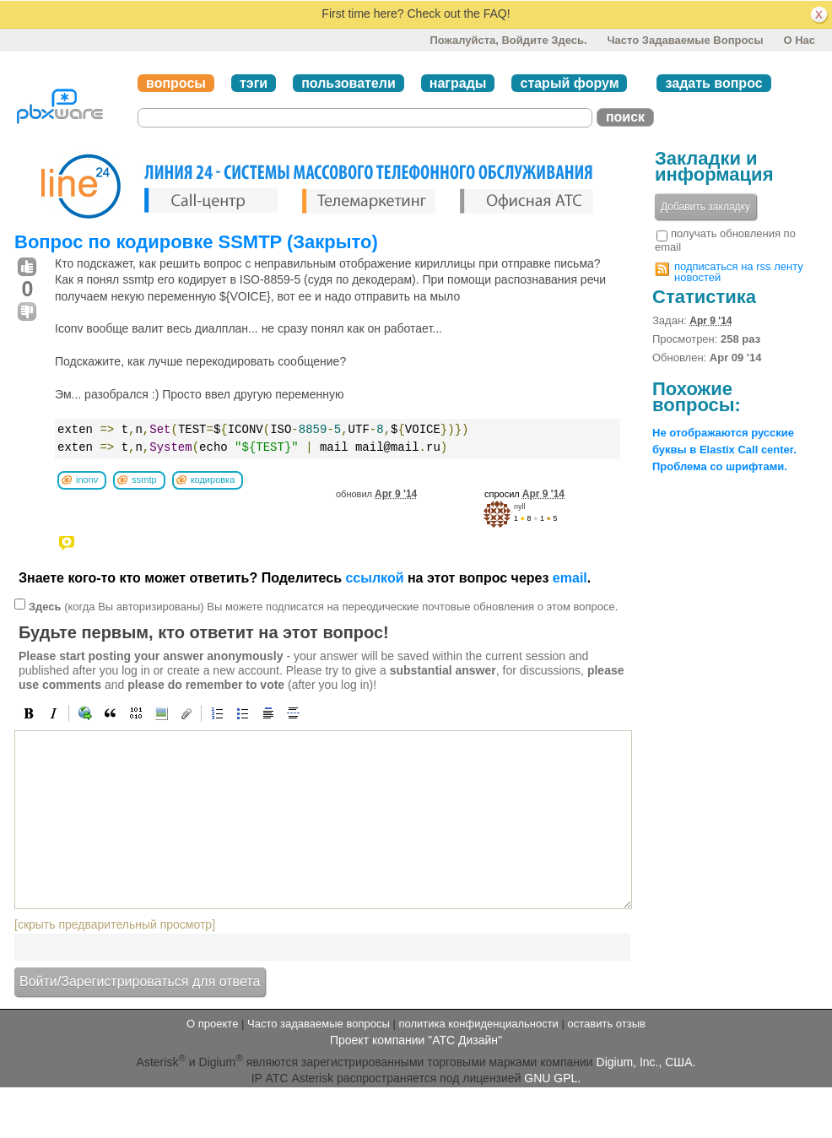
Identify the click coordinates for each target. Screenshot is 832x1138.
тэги (253, 83)
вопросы (176, 83)
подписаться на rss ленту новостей (738, 272)
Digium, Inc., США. (646, 1062)
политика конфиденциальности (478, 1023)
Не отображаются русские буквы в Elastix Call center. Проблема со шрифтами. (724, 449)
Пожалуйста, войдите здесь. (508, 40)
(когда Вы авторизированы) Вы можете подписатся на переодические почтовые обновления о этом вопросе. (323, 606)
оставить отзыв (607, 1023)
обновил (376, 494)
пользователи (348, 83)
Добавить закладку (705, 207)
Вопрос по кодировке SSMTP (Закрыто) (196, 241)
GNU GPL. (552, 1078)
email (570, 578)
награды (458, 83)
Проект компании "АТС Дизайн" (416, 1040)
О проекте (212, 1023)
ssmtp (144, 479)
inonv (87, 479)
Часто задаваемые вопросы (685, 40)
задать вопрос (713, 83)
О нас (799, 40)
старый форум (569, 83)
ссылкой (374, 578)
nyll (520, 506)
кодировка (213, 479)
